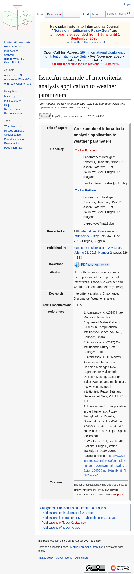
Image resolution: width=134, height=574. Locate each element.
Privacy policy (45, 557)
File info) (105, 264)
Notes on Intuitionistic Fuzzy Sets (81, 30)
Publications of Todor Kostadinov (64, 522)
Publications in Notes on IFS (61, 517)
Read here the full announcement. (85, 42)
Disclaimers (81, 557)
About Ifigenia (64, 557)
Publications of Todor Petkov (61, 527)
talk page (118, 494)
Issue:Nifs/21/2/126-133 (74, 107)
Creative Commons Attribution (86, 546)
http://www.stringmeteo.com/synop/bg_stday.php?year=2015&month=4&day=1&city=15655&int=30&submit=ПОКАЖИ (106, 465)
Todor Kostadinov (89, 150)
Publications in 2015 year (100, 517)
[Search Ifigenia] (118, 14)
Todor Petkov (85, 190)
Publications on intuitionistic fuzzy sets (67, 512)
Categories (47, 507)
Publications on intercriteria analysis (81, 507)
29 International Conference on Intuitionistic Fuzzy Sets (85, 54)
